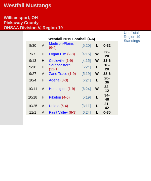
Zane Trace (62, 74)
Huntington (62, 89)
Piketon (59, 97)
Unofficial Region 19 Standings (132, 37)
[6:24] (86, 67)
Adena (58, 80)
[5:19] (86, 74)
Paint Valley (62, 112)
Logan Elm (62, 54)
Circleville (61, 61)
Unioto (58, 106)
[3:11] (86, 106)
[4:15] (86, 54)
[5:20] (86, 45)
